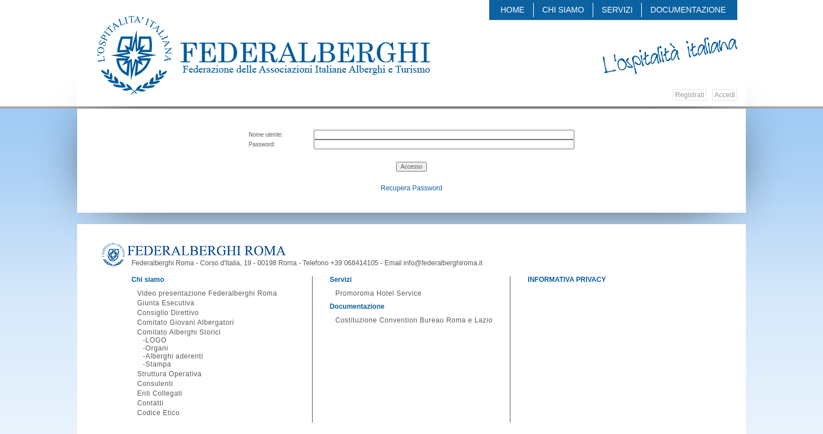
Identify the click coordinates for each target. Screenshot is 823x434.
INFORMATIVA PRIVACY (567, 280)
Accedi (724, 95)
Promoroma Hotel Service (378, 293)
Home (513, 9)
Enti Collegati (159, 393)
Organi (157, 348)
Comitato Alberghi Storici (179, 332)
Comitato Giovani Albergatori (185, 322)
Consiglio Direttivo (168, 313)
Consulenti (155, 384)
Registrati (689, 95)
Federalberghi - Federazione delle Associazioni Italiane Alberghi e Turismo (263, 55)
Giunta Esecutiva (165, 303)
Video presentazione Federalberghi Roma (207, 293)
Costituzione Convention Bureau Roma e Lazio (414, 320)
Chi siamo (563, 9)
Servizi (617, 9)
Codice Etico (158, 413)
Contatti (150, 403)
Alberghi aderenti (174, 356)
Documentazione (688, 9)
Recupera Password (411, 188)
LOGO (156, 340)
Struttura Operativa (169, 374)
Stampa (158, 364)
